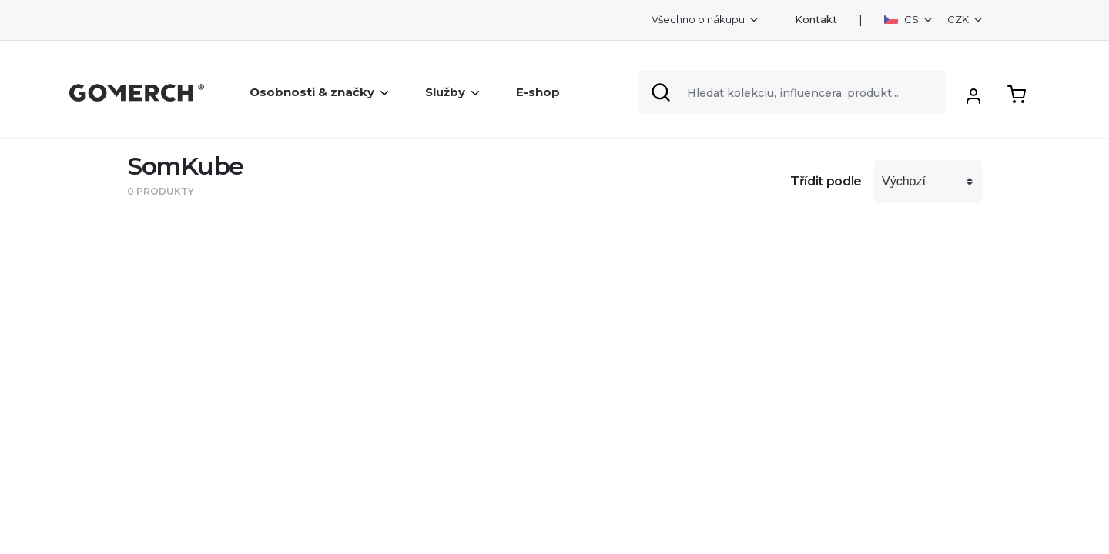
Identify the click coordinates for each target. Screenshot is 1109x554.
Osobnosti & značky (319, 92)
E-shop (538, 92)
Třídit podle (826, 181)
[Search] (792, 92)
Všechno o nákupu (699, 19)
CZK (959, 19)
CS (902, 19)
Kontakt (816, 19)
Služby (452, 92)
